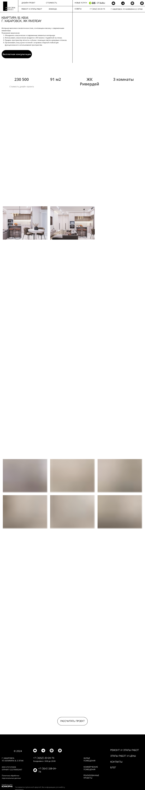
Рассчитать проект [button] (72, 721)
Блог (113, 767)
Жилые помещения (89, 759)
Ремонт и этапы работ (124, 750)
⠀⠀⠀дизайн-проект (26, 3)
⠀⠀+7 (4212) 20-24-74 (96, 9)
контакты (116, 762)
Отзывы (101, 3)
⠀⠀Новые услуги (79, 3)
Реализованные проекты (91, 777)
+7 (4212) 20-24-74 (43, 758)
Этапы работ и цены (123, 756)
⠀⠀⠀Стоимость (50, 3)
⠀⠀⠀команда (51, 9)
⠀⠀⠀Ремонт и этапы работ (30, 9)
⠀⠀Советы (76, 9)
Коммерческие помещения (91, 768)
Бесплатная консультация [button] (17, 54)
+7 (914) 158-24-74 (47, 770)
